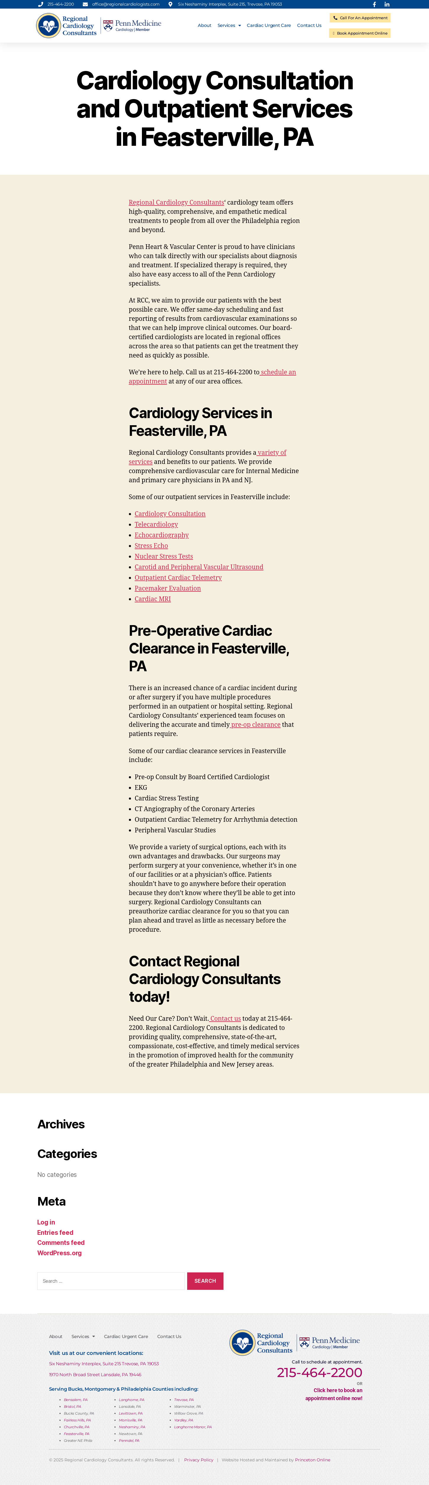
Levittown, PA (131, 1413)
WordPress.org (59, 1253)
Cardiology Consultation (170, 514)
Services (229, 25)
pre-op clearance (255, 725)
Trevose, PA (184, 1399)
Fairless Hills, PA (77, 1420)
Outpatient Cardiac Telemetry (178, 578)
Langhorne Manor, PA (193, 1427)
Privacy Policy (198, 1460)
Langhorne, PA (132, 1399)
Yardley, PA (183, 1420)
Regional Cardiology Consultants (176, 203)
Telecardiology (156, 525)
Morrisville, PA (131, 1420)
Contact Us (309, 25)
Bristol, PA (72, 1406)
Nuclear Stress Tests (164, 557)
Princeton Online (312, 1460)
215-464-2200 (319, 1372)
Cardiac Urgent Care (269, 25)
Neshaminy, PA (132, 1427)
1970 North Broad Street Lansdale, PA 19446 (95, 1374)
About (204, 25)
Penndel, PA (129, 1440)
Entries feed (55, 1232)
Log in (46, 1222)
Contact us (225, 1019)
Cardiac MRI (153, 599)
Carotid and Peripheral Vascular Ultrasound (199, 567)
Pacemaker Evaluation (168, 589)
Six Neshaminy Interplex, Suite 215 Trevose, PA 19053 (104, 1363)
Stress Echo (151, 546)
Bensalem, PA (76, 1399)
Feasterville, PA (77, 1433)
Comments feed (61, 1242)
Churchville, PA (77, 1427)
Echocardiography (162, 535)
